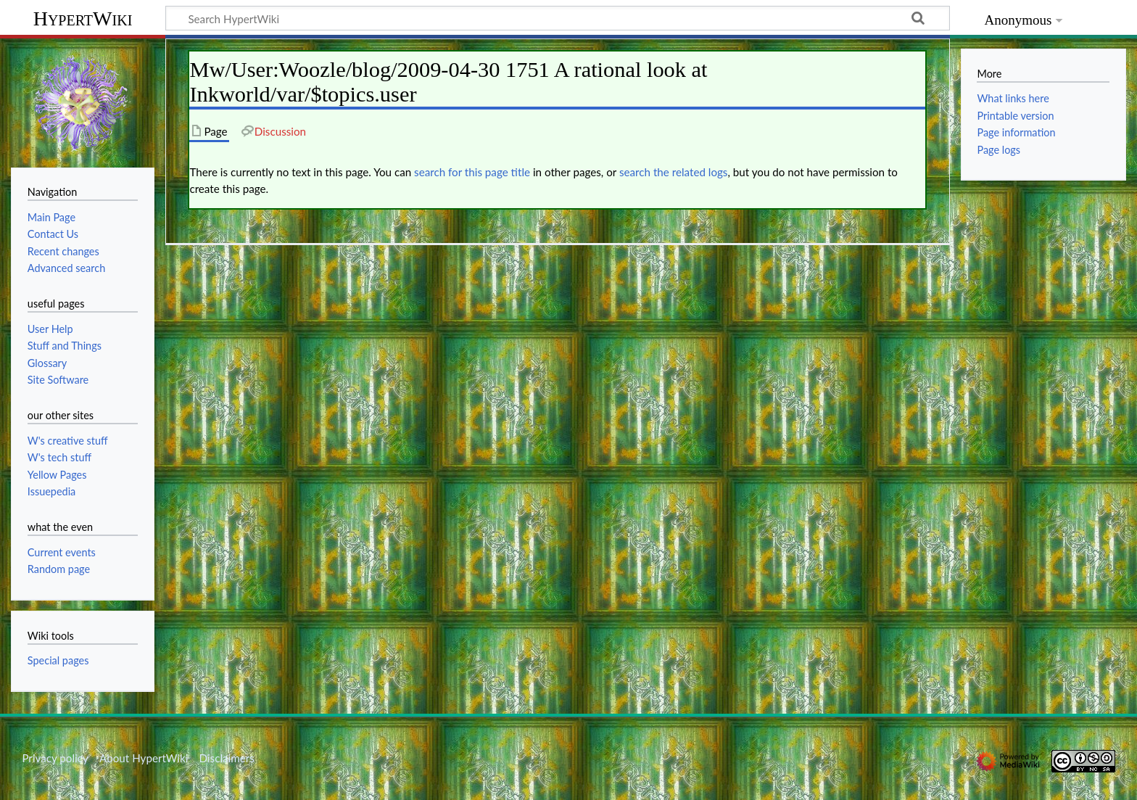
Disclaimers (227, 757)
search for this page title (472, 171)
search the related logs (673, 171)
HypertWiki (83, 18)
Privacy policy (55, 757)
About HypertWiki (143, 757)
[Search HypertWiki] (557, 18)
